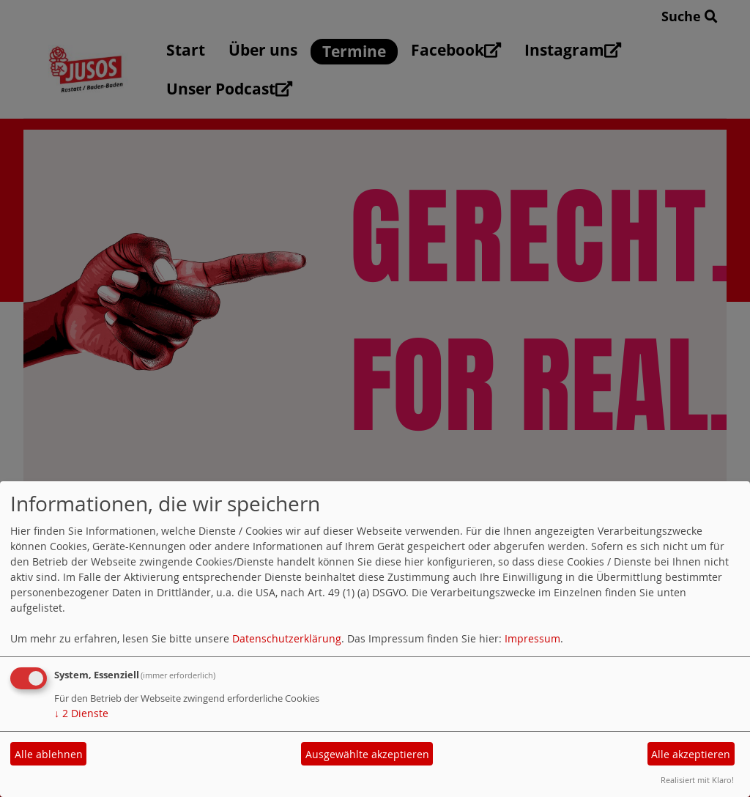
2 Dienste (81, 713)
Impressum (532, 638)
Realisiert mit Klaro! (697, 779)
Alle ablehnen (49, 754)
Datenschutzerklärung (286, 638)
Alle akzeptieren (690, 754)
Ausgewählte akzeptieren (367, 754)
